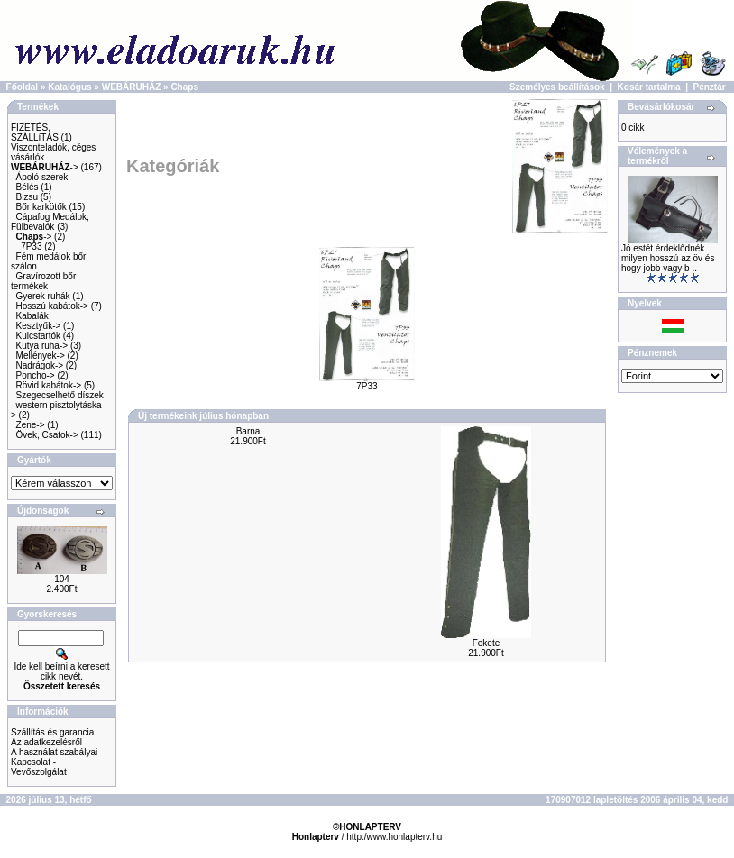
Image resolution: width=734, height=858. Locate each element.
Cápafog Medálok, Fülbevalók (50, 222)
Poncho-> (35, 375)
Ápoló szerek (42, 177)
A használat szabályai (54, 752)
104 (61, 579)
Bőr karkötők (41, 207)
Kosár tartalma (649, 87)
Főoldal (22, 87)
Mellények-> (40, 356)
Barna (248, 431)
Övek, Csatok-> (47, 435)
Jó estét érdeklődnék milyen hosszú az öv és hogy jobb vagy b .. (667, 258)
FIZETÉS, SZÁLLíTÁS (35, 132)
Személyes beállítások (557, 87)
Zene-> (30, 425)
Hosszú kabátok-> (52, 306)
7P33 (31, 246)
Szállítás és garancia (52, 732)
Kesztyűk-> (38, 326)
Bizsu (27, 197)
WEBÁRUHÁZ (131, 87)
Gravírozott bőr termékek (43, 281)
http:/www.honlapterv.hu (394, 837)
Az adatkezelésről (46, 742)
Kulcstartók (38, 336)
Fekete (486, 643)
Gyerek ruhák (43, 296)
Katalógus (69, 87)
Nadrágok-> (40, 365)
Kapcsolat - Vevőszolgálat (39, 767)
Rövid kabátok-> (49, 385)
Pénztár (709, 87)
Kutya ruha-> (42, 346)
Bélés (27, 187)
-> (44, 167)
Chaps (184, 87)
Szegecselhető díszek (60, 395)
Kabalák (32, 316)
